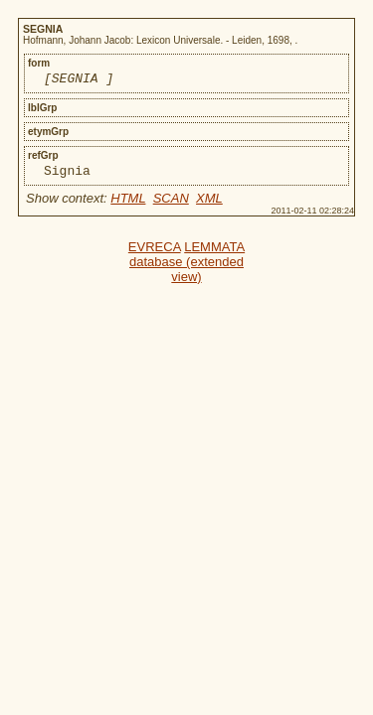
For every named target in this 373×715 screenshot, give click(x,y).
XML (209, 204)
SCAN (171, 204)
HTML (127, 204)
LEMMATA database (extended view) (187, 267)
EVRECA (154, 252)
